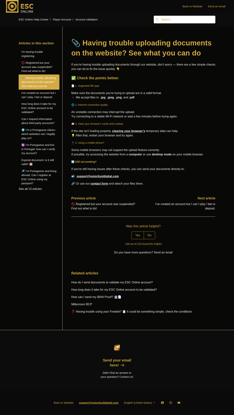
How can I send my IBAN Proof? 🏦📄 (96, 297)
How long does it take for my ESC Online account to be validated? (114, 289)
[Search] (184, 19)
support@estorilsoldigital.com (98, 176)
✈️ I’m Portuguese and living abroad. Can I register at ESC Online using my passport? (38, 177)
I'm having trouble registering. (32, 54)
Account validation (87, 19)
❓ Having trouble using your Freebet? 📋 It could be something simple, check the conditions (131, 311)
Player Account (62, 19)
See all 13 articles (30, 188)
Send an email (216, 6)
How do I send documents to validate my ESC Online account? (112, 282)
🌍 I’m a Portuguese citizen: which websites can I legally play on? (38, 134)
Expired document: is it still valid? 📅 (37, 162)
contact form (99, 183)
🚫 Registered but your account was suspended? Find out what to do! (36, 66)
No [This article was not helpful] (149, 235)
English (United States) (140, 402)
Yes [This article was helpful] (137, 235)
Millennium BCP (81, 304)
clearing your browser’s (128, 131)
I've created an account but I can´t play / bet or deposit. (38, 95)
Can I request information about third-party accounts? (38, 121)
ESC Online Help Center (33, 19)
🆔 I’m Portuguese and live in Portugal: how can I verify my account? (38, 149)
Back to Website (192, 6)
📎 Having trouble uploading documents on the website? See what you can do (38, 82)
